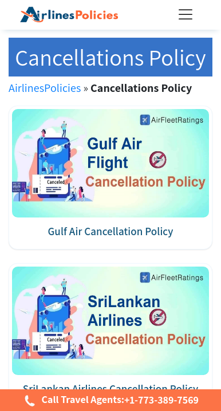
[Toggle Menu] (188, 15)
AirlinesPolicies (45, 87)
